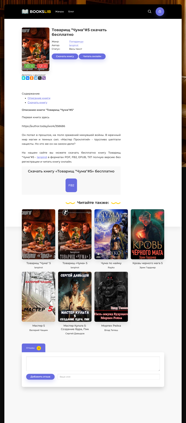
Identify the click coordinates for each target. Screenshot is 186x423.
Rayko (111, 267)
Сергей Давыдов (74, 333)
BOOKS (40, 11)
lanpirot (73, 45)
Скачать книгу (65, 56)
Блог (71, 11)
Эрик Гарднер (148, 267)
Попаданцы (76, 41)
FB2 (71, 185)
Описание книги (39, 98)
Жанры (59, 11)
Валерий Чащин (38, 330)
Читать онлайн (92, 56)
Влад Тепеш (111, 330)
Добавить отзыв (40, 376)
